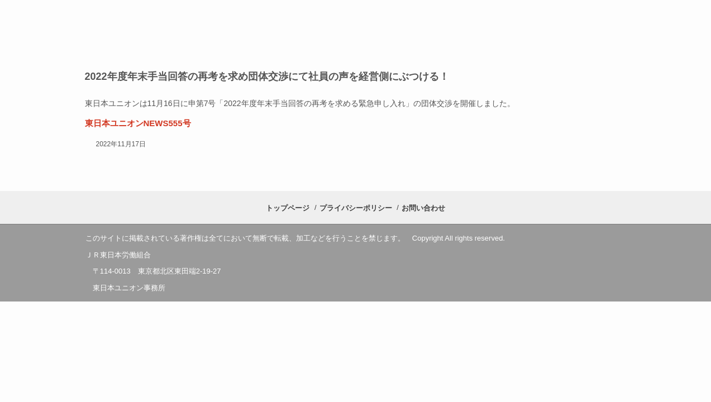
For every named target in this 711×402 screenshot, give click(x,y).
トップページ (287, 208)
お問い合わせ (423, 208)
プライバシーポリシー (355, 208)
